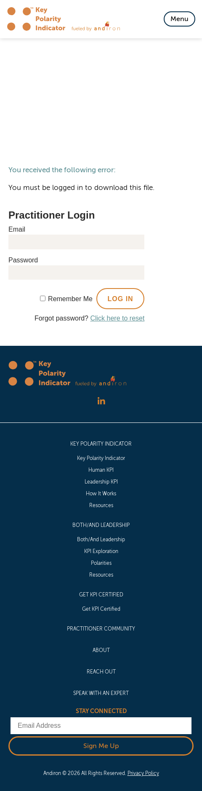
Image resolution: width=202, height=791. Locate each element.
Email (16, 229)
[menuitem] (101, 474)
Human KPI (101, 470)
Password (23, 260)
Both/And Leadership (101, 525)
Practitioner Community (101, 629)
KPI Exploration (101, 551)
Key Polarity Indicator (101, 444)
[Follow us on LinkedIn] (101, 401)
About (101, 650)
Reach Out (101, 672)
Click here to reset (117, 318)
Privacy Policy (143, 773)
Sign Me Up (101, 746)
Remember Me (70, 298)
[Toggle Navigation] (179, 19)
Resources (101, 505)
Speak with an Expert (101, 693)
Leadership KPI (101, 482)
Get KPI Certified (101, 595)
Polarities (101, 563)
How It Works (101, 494)
